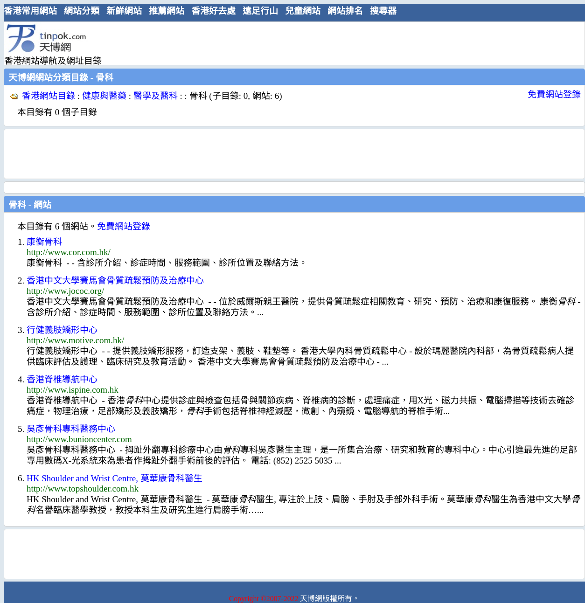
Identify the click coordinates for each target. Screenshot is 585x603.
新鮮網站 (124, 11)
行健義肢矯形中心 (62, 330)
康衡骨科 (44, 242)
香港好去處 (213, 11)
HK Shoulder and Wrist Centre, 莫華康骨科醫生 (114, 478)
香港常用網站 (30, 11)
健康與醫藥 (104, 96)
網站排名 (345, 11)
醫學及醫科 (155, 96)
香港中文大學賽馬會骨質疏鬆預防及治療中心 (115, 280)
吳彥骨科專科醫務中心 (71, 429)
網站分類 (81, 11)
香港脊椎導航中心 (62, 379)
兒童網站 (302, 11)
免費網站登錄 (554, 94)
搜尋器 (383, 11)
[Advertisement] (290, 43)
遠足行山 (260, 11)
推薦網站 (166, 11)
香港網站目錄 (48, 96)
